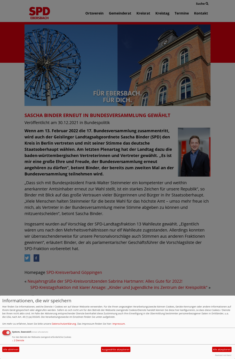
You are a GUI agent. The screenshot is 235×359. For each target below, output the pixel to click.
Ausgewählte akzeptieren (116, 349)
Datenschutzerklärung (64, 323)
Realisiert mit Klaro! (223, 355)
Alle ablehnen (10, 349)
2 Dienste (18, 340)
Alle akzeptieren (222, 349)
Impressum (118, 323)
